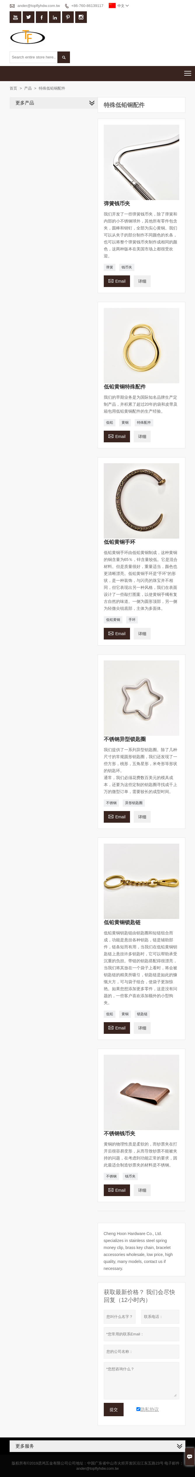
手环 (132, 620)
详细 (142, 281)
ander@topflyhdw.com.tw (38, 5)
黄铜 (125, 423)
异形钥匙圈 (134, 803)
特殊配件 (144, 423)
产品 (28, 88)
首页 (13, 88)
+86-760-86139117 (87, 5)
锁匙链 (142, 1014)
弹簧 (109, 267)
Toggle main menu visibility (188, 71)
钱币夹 (127, 267)
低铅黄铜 (113, 620)
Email (117, 280)
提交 (114, 1409)
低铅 (109, 423)
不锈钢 (111, 803)
